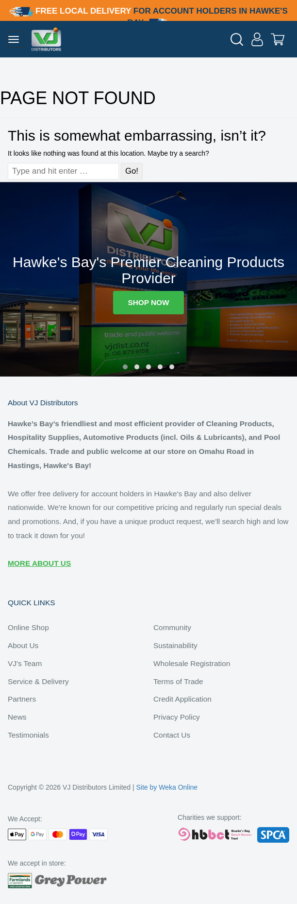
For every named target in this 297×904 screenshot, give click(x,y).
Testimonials (28, 735)
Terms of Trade (178, 681)
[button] (125, 367)
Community (172, 627)
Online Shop (28, 627)
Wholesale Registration (191, 663)
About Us (23, 645)
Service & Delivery (38, 681)
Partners (22, 699)
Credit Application (182, 699)
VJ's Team (25, 663)
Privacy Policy (176, 717)
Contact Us (171, 735)
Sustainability (175, 645)
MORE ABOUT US (39, 563)
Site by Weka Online (167, 787)
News (17, 717)
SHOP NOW (148, 302)
